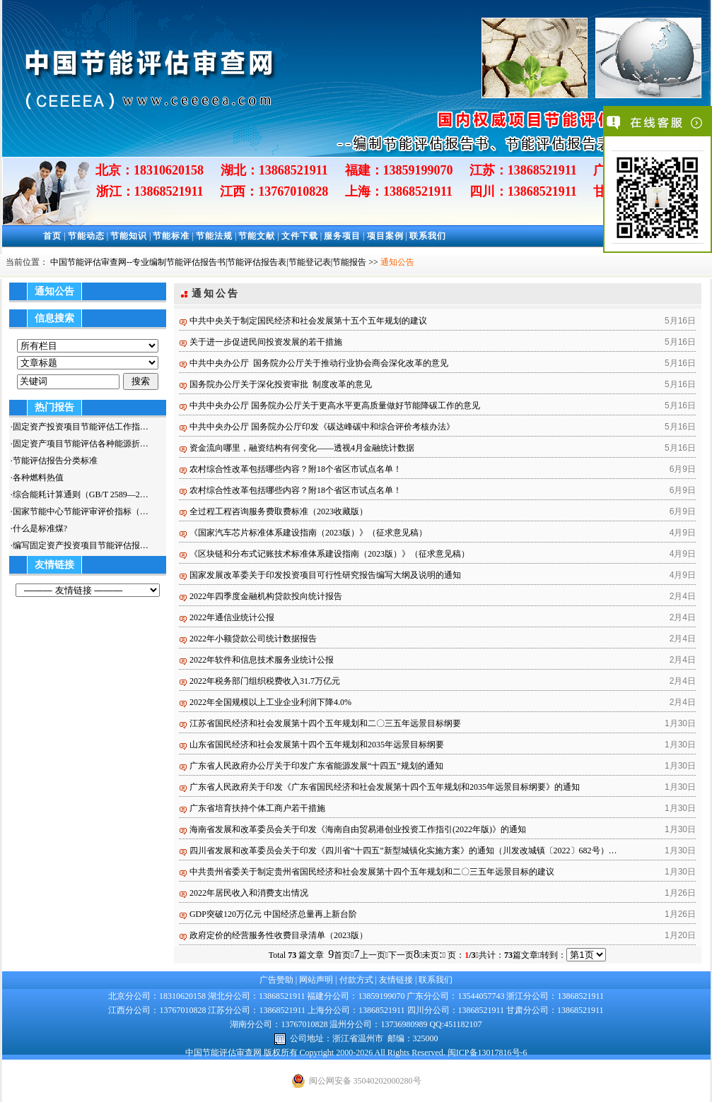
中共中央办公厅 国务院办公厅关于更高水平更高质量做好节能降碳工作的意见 (334, 405)
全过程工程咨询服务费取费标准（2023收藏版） (278, 511)
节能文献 (256, 236)
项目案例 (385, 236)
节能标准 (171, 236)
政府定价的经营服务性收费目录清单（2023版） (278, 935)
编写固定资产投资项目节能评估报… (80, 545)
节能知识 (128, 236)
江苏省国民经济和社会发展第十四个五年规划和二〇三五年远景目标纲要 (325, 723)
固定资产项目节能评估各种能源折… (80, 444)
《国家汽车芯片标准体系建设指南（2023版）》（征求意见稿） (308, 533)
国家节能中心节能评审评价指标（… (80, 511)
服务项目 (342, 236)
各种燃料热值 (38, 477)
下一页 (403, 955)
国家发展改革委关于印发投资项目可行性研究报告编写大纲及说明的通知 (325, 575)
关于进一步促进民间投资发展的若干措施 (265, 342)
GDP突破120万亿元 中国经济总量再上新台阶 (273, 914)
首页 (52, 236)
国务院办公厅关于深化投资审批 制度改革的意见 (280, 384)
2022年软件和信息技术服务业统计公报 (261, 660)
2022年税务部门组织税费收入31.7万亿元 (264, 681)
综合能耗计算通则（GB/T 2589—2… (80, 494)
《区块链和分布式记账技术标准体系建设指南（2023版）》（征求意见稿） (329, 554)
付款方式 (356, 980)
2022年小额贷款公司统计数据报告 (253, 639)
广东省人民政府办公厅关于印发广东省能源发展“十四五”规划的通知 (316, 766)
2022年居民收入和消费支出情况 (248, 893)
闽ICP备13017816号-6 (487, 1052)
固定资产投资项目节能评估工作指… (80, 427)
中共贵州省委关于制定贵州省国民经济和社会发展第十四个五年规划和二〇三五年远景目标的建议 (371, 872)
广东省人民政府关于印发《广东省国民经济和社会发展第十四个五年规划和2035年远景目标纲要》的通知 (384, 787)
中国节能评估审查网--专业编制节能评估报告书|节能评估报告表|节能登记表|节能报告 (208, 262)
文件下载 (299, 236)
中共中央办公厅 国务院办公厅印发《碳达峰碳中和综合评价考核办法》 (322, 427)
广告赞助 (276, 980)
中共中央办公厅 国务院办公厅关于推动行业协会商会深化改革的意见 (318, 363)
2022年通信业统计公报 (231, 617)
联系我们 (427, 236)
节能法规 (214, 236)
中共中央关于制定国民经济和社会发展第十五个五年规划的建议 (308, 321)
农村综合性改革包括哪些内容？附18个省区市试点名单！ (295, 469)
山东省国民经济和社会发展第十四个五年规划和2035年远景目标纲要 (316, 745)
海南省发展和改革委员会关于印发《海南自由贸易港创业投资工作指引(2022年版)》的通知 (357, 829)
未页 (432, 955)
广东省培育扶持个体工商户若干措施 (257, 808)
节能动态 (86, 236)
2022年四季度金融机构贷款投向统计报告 (265, 596)
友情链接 (396, 980)
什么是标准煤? (40, 528)
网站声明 (316, 980)
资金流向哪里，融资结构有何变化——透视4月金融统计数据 (301, 448)
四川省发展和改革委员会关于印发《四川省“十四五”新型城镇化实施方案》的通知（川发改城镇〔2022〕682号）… (403, 850)
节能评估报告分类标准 (55, 461)
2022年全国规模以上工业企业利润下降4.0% (270, 702)
